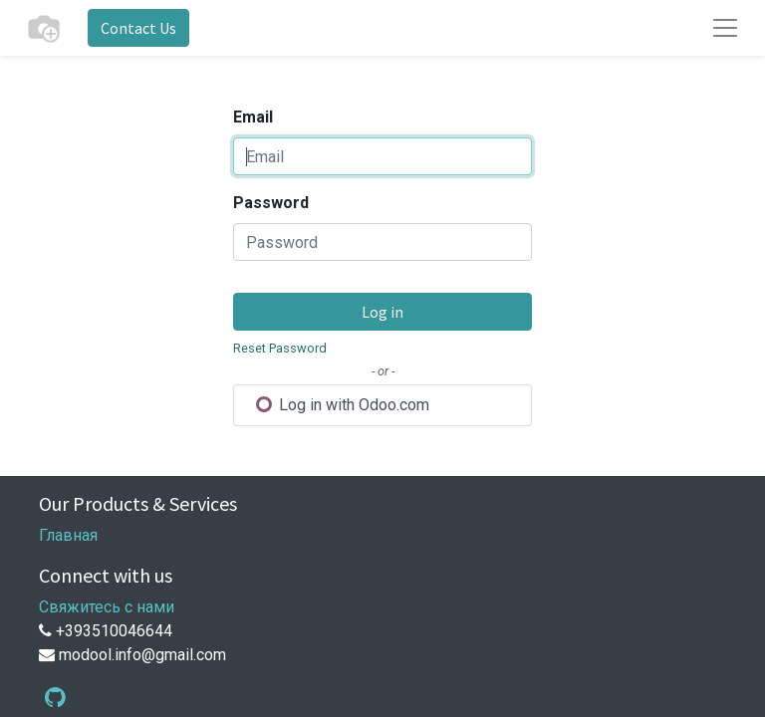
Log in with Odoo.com (342, 404)
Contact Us (138, 28)
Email (253, 117)
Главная (68, 535)
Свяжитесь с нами (106, 607)
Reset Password (280, 348)
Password (271, 202)
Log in (382, 312)
